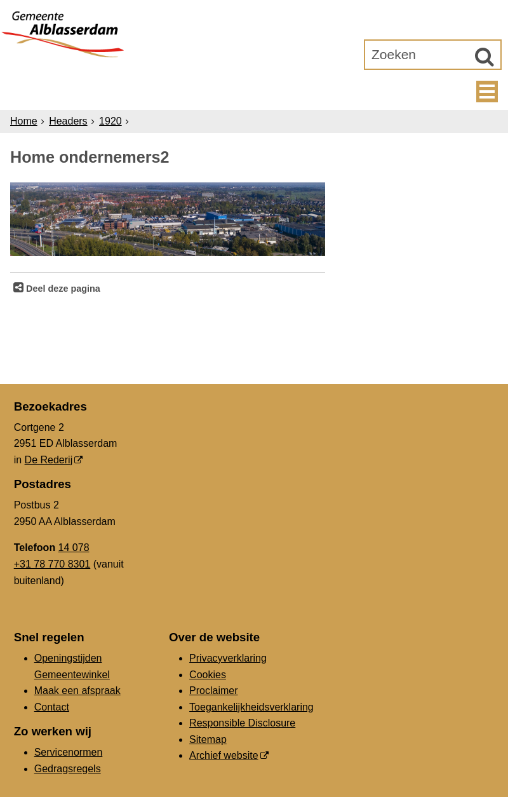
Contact (51, 707)
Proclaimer (213, 690)
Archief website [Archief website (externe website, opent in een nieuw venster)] (223, 755)
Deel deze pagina (61, 288)
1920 (110, 121)
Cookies (207, 674)
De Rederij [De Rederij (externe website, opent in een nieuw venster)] (49, 459)
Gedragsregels (67, 768)
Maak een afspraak (77, 690)
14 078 (74, 547)
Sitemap (208, 739)
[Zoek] (484, 56)
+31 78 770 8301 (52, 564)
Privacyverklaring (228, 658)
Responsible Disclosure (242, 723)
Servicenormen (68, 752)
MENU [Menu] (487, 91)
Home (23, 121)
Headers (68, 121)
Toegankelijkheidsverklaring (251, 707)
